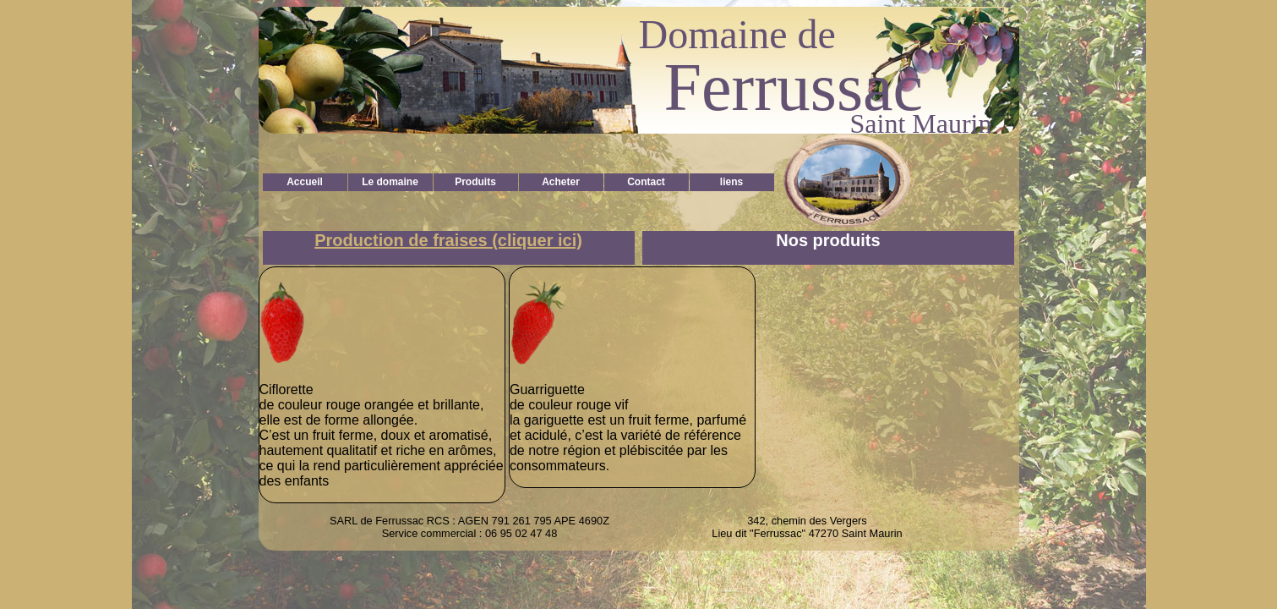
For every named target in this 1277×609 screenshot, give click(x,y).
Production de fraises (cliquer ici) (448, 240)
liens (731, 182)
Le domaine (390, 182)
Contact (646, 182)
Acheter (561, 182)
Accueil (305, 182)
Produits (475, 182)
